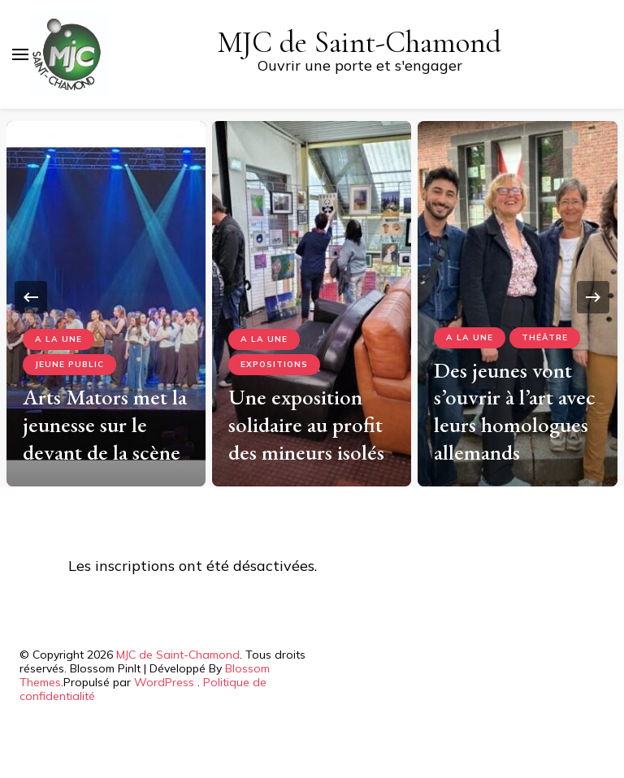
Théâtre (545, 337)
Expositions (274, 364)
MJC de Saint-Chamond (359, 42)
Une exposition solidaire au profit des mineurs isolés (306, 424)
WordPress (164, 682)
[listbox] (312, 297)
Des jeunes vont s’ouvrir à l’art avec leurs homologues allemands (515, 411)
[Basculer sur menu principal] (20, 54)
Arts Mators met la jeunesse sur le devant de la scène (105, 424)
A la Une (58, 339)
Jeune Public (69, 364)
